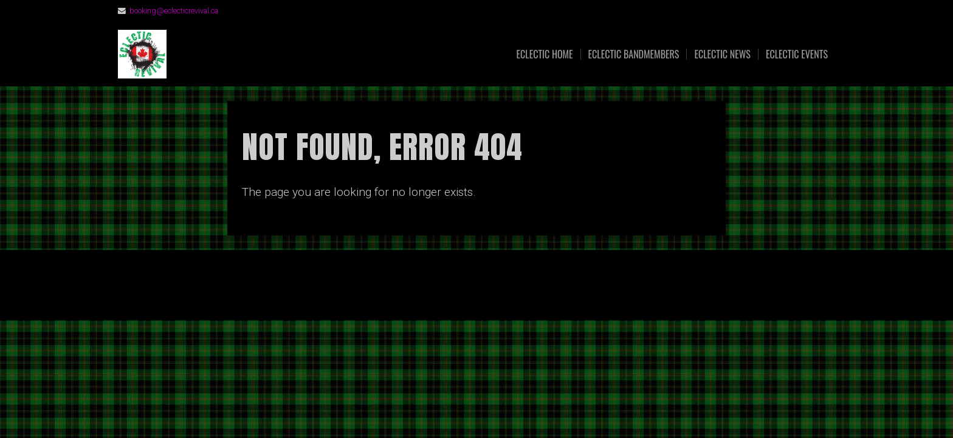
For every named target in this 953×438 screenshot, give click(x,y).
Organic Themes (500, 291)
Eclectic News (722, 54)
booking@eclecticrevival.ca (173, 10)
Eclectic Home (545, 54)
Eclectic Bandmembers (633, 54)
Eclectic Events (797, 54)
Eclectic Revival (274, 54)
